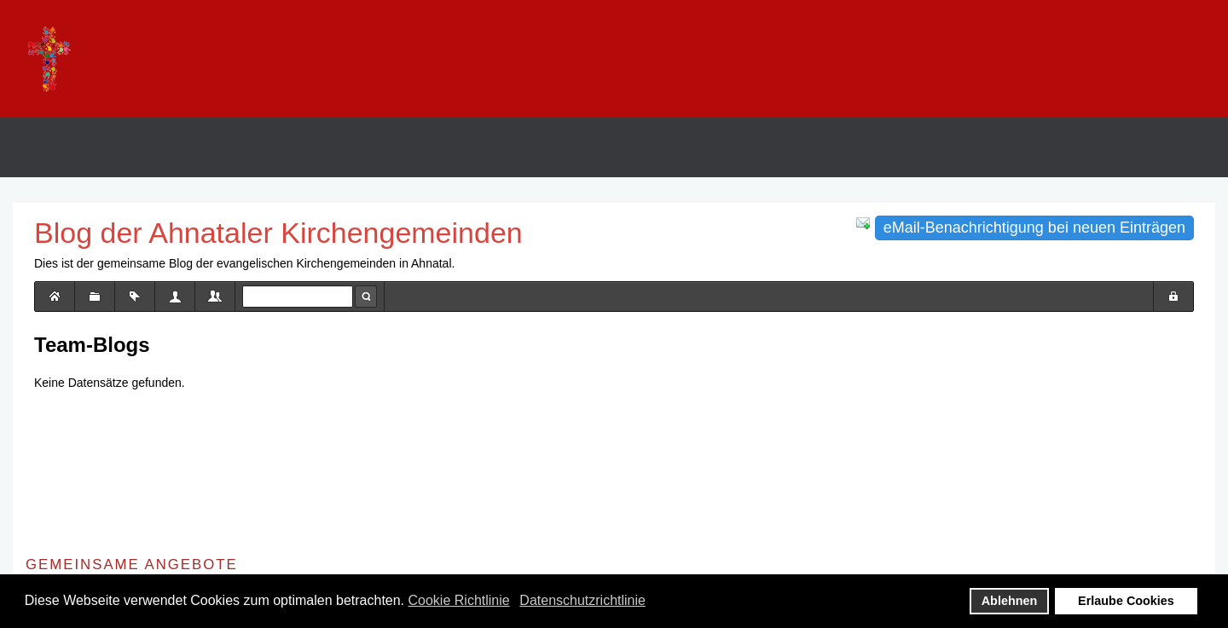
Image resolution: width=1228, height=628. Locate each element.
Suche (366, 296)
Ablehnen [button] (1010, 601)
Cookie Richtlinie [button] (459, 600)
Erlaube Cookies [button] (1126, 601)
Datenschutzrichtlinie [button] (582, 600)
